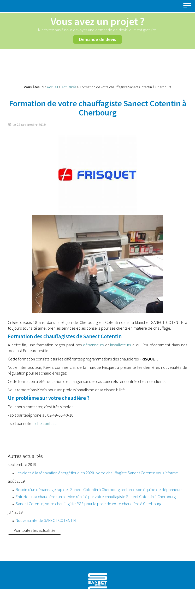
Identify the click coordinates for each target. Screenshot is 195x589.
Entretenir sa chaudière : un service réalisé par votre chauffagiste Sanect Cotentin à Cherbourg (96, 496)
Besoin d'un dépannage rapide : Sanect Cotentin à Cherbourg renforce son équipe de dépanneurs (99, 489)
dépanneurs (93, 344)
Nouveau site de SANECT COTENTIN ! (47, 520)
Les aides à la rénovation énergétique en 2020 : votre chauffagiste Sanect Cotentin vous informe (97, 472)
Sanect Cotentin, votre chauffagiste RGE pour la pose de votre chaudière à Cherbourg (88, 503)
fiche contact (44, 423)
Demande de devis (97, 39)
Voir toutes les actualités (34, 530)
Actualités (69, 87)
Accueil (52, 87)
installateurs (120, 344)
